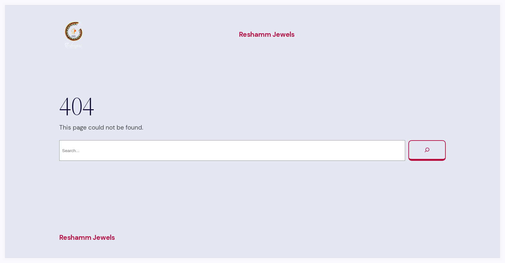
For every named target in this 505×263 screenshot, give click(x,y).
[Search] (427, 150)
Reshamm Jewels (267, 34)
